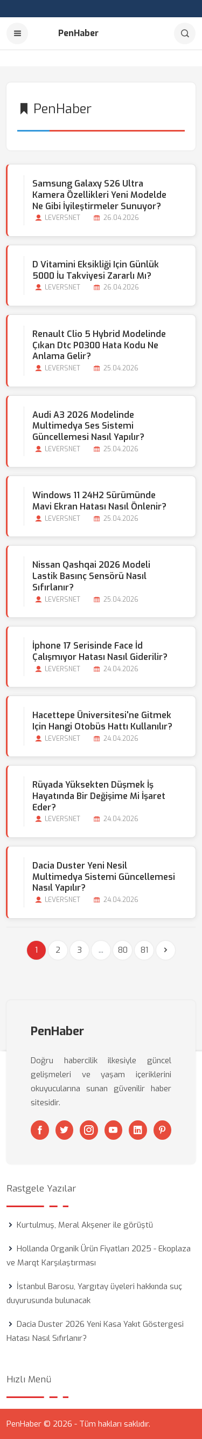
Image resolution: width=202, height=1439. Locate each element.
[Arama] (185, 33)
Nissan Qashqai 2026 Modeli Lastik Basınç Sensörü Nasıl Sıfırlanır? (91, 576)
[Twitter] (64, 1130)
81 (144, 950)
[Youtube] (114, 1130)
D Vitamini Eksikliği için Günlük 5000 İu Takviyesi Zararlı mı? (95, 270)
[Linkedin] (138, 1130)
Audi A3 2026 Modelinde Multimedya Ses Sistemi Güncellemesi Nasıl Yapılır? (88, 426)
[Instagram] (89, 1130)
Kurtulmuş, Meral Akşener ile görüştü (85, 1225)
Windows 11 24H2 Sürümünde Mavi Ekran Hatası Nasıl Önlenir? (99, 501)
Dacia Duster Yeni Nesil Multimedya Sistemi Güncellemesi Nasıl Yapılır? (103, 877)
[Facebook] (40, 1130)
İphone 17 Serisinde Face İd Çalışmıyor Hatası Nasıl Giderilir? (100, 651)
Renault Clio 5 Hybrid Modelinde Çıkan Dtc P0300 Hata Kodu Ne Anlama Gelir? (99, 345)
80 (123, 950)
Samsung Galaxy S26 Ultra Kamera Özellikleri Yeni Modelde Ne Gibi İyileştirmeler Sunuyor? (99, 195)
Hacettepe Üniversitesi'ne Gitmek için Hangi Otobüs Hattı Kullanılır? (102, 721)
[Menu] (17, 33)
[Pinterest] (163, 1130)
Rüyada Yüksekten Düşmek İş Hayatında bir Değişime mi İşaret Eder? (98, 796)
